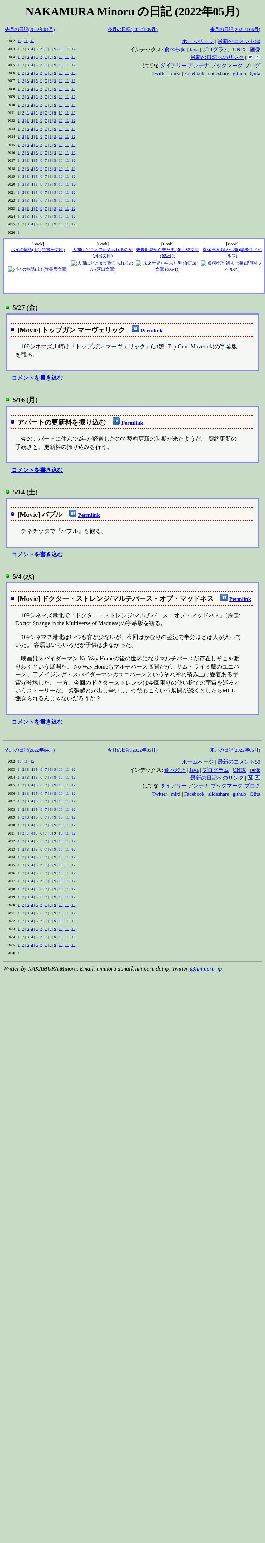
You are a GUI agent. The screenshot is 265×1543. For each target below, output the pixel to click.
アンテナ (198, 65)
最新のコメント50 (239, 41)
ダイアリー (173, 65)
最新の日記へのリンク (217, 57)
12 (32, 41)
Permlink (151, 330)
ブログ (252, 65)
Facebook (194, 73)
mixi (175, 73)
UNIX (239, 49)
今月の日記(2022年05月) (133, 29)
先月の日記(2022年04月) (30, 29)
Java (194, 49)
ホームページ (198, 41)
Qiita (255, 73)
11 (26, 41)
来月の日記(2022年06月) (235, 29)
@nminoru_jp (206, 969)
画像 (255, 49)
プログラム (215, 49)
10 (19, 41)
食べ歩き (175, 49)
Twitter (159, 73)
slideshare (218, 73)
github (239, 73)
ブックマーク (227, 65)
